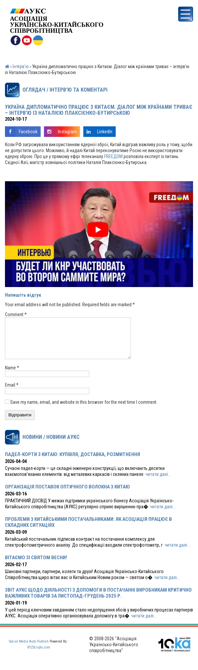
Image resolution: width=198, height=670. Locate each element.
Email (12, 393)
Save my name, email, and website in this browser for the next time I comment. (83, 410)
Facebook (21, 131)
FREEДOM (113, 156)
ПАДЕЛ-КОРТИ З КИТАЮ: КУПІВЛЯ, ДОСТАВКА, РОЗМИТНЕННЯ (72, 462)
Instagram (60, 131)
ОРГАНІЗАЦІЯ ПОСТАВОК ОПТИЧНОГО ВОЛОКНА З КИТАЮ (67, 495)
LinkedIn (97, 131)
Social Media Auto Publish (29, 649)
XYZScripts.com (38, 655)
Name (12, 375)
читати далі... (158, 482)
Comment (16, 314)
